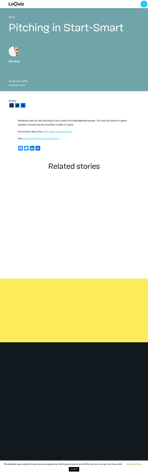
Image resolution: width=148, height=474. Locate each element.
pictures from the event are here (40, 138)
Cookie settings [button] (133, 464)
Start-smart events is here (57, 132)
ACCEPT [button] (74, 469)
